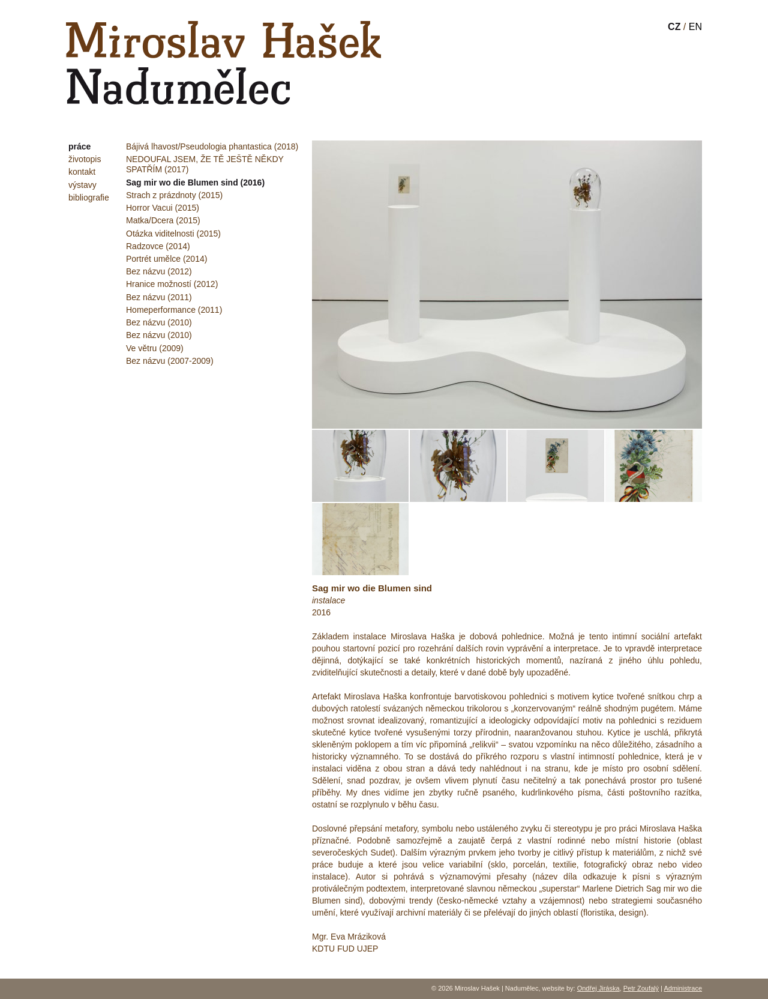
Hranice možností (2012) (172, 284)
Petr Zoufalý (641, 988)
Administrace (683, 988)
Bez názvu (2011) (159, 297)
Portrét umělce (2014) (166, 259)
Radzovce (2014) (158, 246)
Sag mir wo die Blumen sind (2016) (195, 182)
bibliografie (88, 197)
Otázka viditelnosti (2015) (173, 233)
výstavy (82, 185)
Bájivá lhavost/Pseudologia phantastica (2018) (212, 146)
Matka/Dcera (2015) (163, 220)
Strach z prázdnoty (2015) (174, 195)
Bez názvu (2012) (159, 271)
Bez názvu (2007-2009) (170, 361)
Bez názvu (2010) (159, 322)
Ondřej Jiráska (598, 988)
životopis (84, 159)
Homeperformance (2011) (174, 310)
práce (79, 146)
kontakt (81, 172)
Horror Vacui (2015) (162, 208)
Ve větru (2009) (155, 348)
